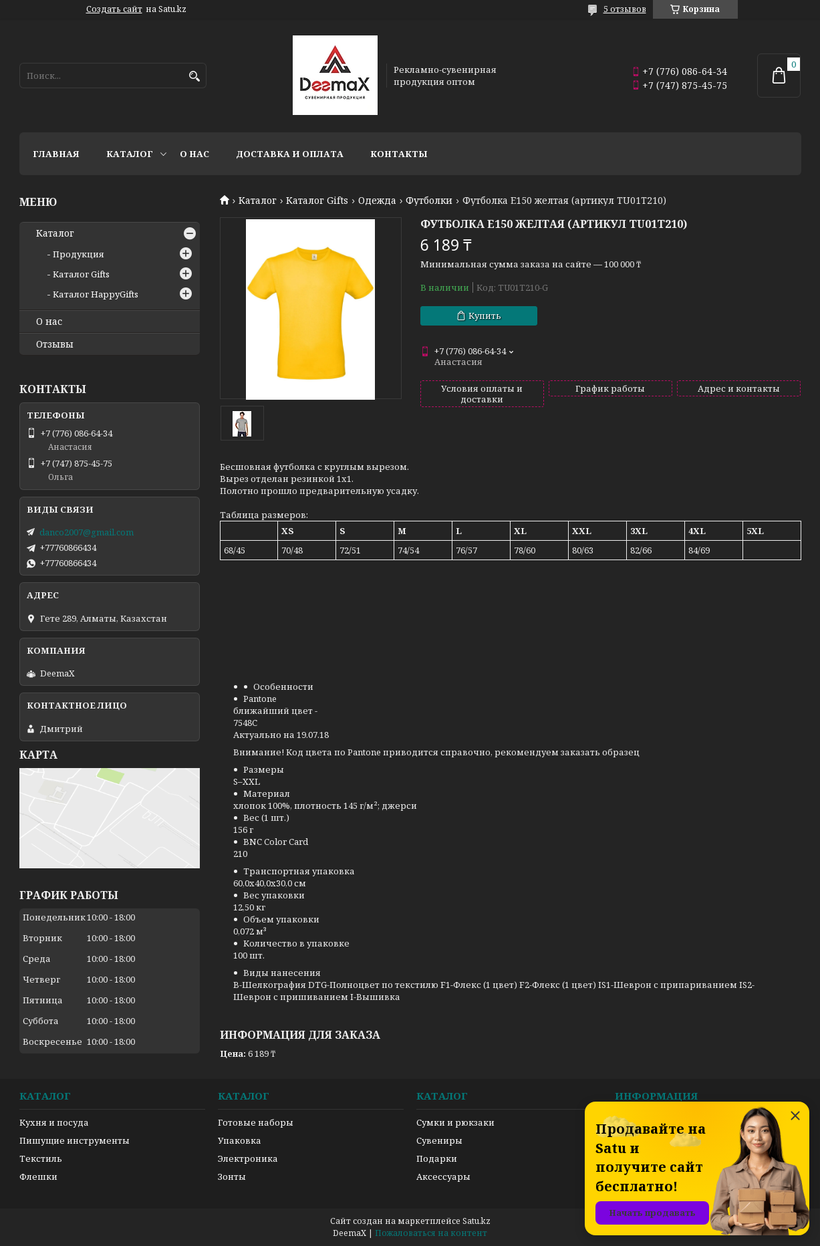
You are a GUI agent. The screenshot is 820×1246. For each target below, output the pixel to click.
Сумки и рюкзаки (455, 1122)
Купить (484, 315)
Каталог (129, 154)
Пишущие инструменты (74, 1140)
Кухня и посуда (54, 1122)
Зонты (232, 1176)
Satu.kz (476, 1221)
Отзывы (55, 344)
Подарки (436, 1158)
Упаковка (239, 1140)
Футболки (429, 200)
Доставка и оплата (290, 154)
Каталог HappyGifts (95, 294)
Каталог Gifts (317, 200)
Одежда (377, 200)
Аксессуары (443, 1176)
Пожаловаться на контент (431, 1233)
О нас (194, 154)
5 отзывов (624, 9)
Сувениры (439, 1140)
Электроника (248, 1158)
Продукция (78, 254)
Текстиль (40, 1158)
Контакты (399, 154)
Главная (56, 154)
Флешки (38, 1176)
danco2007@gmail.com (86, 532)
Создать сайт (114, 9)
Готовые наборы (255, 1122)
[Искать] (195, 76)
